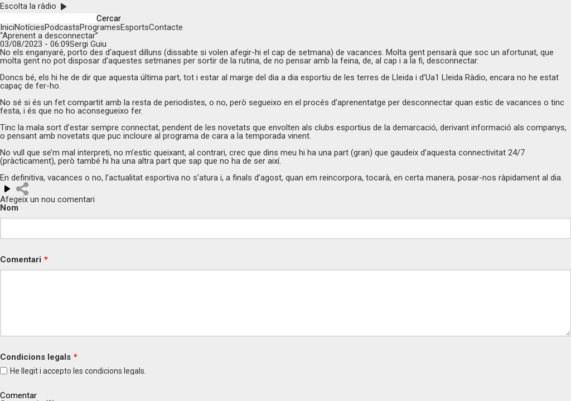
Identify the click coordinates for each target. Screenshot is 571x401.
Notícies (29, 27)
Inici (7, 27)
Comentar (18, 396)
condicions (103, 370)
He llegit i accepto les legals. (78, 371)
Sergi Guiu (88, 44)
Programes (100, 27)
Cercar (108, 18)
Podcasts (62, 27)
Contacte (166, 27)
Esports (134, 27)
